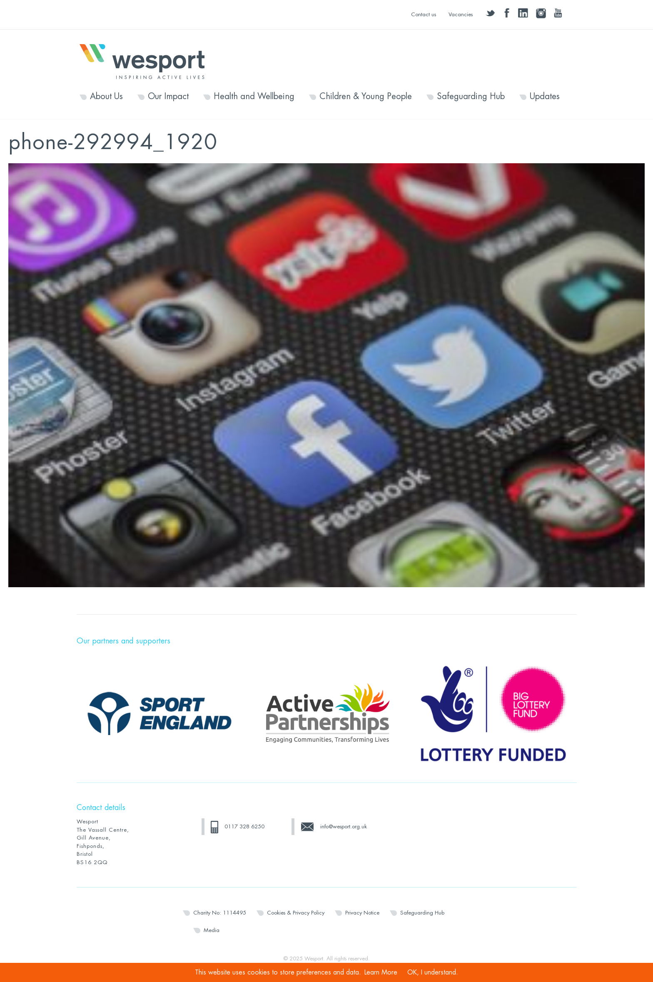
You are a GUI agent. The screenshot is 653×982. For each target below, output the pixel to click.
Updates (545, 96)
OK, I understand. (432, 972)
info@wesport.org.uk (343, 826)
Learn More (380, 972)
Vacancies (461, 14)
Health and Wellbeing (254, 96)
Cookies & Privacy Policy (295, 912)
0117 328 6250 (244, 826)
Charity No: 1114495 (219, 912)
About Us (106, 96)
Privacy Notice (362, 912)
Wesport (146, 61)
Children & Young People (365, 96)
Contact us (423, 14)
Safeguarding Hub (471, 96)
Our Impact (168, 96)
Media (211, 930)
